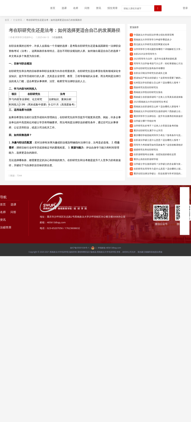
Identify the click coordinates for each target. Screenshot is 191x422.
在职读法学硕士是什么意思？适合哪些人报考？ (157, 139)
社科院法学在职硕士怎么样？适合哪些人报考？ (157, 82)
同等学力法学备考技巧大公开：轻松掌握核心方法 (158, 63)
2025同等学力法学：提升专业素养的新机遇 (155, 58)
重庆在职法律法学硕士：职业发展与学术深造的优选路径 (161, 173)
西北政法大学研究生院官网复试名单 (151, 44)
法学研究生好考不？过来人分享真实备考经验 (156, 125)
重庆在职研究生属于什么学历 (148, 130)
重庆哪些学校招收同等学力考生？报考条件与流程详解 (160, 135)
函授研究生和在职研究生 (146, 149)
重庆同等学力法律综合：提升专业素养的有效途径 (158, 116)
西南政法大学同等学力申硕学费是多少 (153, 39)
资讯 (98, 8)
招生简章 (112, 8)
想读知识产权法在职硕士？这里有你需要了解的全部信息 (161, 77)
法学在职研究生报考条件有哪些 (149, 68)
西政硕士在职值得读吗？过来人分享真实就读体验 (158, 96)
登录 (185, 8)
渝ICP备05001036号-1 (79, 247)
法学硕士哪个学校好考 (145, 120)
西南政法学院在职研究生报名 (148, 92)
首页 (52, 8)
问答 (87, 8)
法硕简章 (5, 227)
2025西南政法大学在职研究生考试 (151, 101)
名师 (75, 8)
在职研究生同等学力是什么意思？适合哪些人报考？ (159, 168)
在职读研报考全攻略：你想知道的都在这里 (155, 154)
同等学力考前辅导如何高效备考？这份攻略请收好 (158, 144)
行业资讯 (17, 19)
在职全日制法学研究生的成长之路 (150, 72)
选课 (64, 8)
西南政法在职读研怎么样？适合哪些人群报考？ (157, 106)
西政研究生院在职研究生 (146, 87)
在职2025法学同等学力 (145, 53)
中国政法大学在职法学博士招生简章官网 (154, 34)
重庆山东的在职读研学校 (146, 159)
